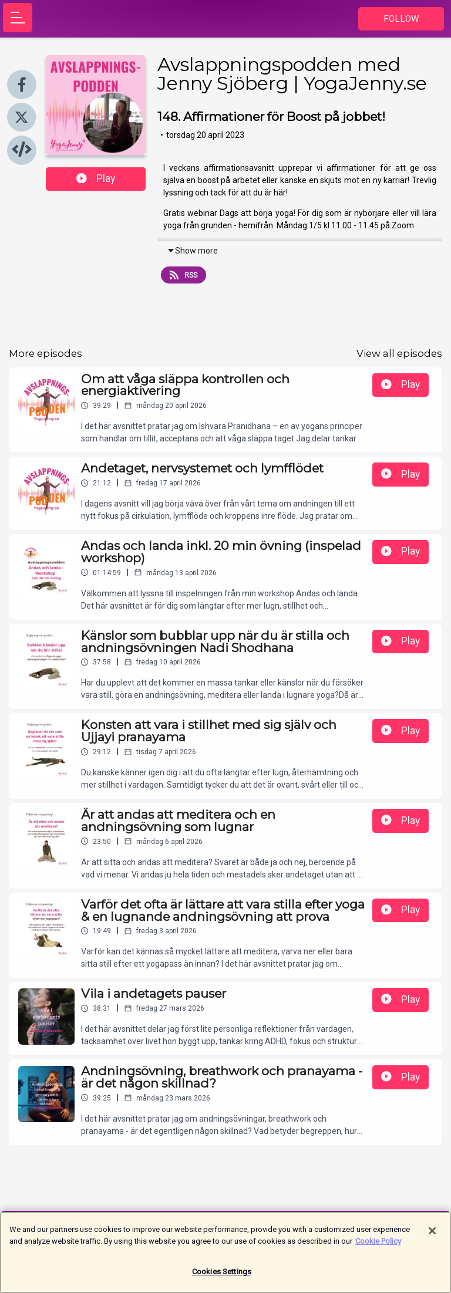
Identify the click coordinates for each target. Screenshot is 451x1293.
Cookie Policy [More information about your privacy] (378, 1245)
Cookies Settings (221, 1276)
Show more (192, 250)
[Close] (432, 1236)
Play (95, 178)
